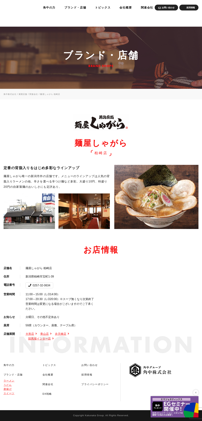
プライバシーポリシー (95, 384)
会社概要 (168, 19)
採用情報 (86, 374)
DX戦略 (47, 393)
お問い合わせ (89, 365)
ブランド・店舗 (114, 19)
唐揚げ (8, 389)
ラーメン (9, 380)
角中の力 (86, 19)
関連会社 (191, 19)
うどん (8, 385)
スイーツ (9, 393)
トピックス (144, 19)
